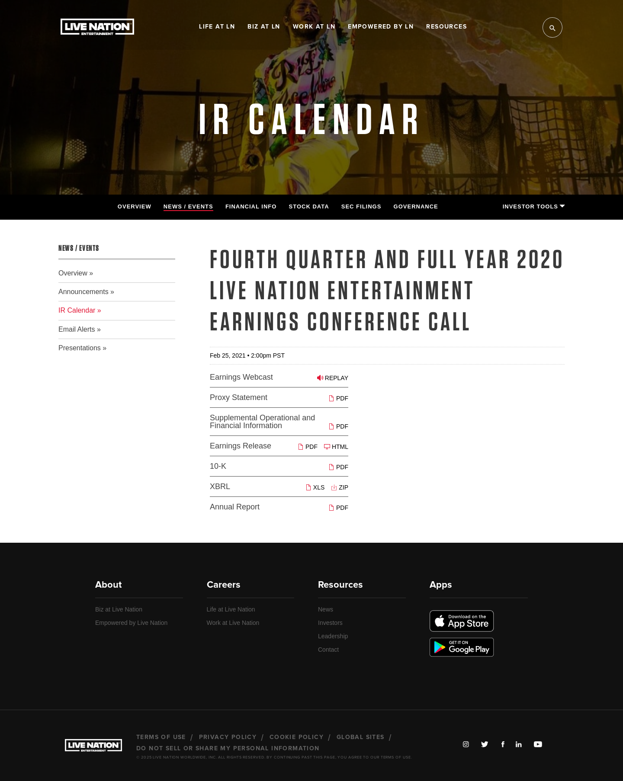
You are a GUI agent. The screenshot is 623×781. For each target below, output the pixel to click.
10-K (218, 466)
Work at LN (314, 27)
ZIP (339, 487)
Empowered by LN (381, 27)
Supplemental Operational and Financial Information (262, 421)
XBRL (220, 486)
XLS (314, 487)
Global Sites (361, 737)
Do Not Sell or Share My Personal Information (228, 749)
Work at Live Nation (233, 622)
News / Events (188, 206)
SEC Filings (361, 206)
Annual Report (235, 507)
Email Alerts (76, 329)
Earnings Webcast (241, 377)
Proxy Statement (238, 397)
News (325, 609)
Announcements (83, 291)
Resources (446, 27)
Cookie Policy (297, 737)
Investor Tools (534, 206)
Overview (134, 206)
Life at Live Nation (231, 609)
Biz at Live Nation (118, 609)
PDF (338, 398)
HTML (336, 446)
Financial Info (250, 206)
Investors (330, 622)
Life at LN (217, 27)
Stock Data (309, 206)
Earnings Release (240, 446)
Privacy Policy (228, 737)
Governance (416, 206)
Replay (332, 377)
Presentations (79, 348)
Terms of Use (161, 737)
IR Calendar (76, 310)
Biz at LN (263, 27)
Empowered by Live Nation (131, 622)
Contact (328, 649)
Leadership (333, 636)
